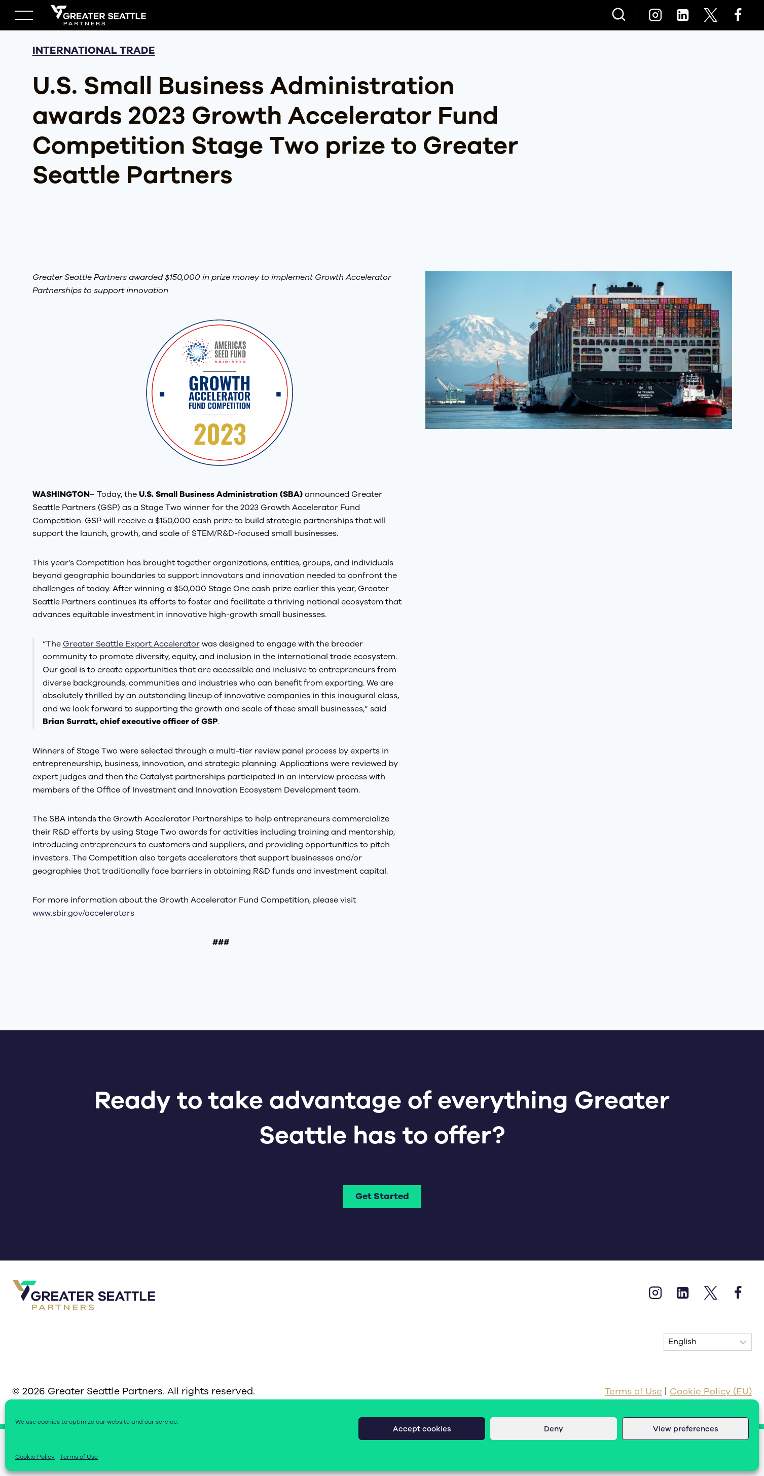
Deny (553, 1429)
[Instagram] (655, 15)
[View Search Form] (618, 15)
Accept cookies (422, 1429)
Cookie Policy (35, 1457)
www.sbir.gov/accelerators (85, 913)
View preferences (685, 1429)
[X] (710, 15)
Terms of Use (79, 1457)
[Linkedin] (683, 15)
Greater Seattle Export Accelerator (131, 644)
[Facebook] (738, 15)
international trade (93, 50)
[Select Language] (708, 1342)
